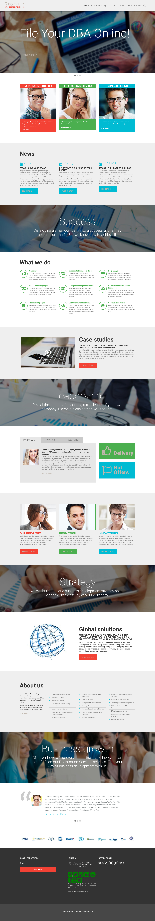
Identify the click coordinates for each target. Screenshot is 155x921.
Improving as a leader (88, 717)
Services (95, 6)
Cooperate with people (38, 286)
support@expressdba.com (80, 891)
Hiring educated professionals (81, 286)
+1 (76, 887)
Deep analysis (113, 271)
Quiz (106, 6)
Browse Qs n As (88, 911)
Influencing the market (59, 717)
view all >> (88, 365)
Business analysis (87, 699)
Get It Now (82, 866)
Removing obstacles (117, 719)
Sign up (38, 869)
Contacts (125, 6)
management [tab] (30, 440)
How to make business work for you (93, 709)
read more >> (26, 129)
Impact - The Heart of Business (115, 168)
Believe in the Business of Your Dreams (75, 169)
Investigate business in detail (80, 271)
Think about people (37, 303)
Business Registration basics (61, 694)
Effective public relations (119, 711)
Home (84, 6)
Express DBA (15, 3)
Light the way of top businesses (81, 303)
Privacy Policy (79, 911)
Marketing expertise (58, 697)
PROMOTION (67, 533)
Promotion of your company (120, 699)
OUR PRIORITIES (31, 533)
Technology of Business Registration (122, 702)
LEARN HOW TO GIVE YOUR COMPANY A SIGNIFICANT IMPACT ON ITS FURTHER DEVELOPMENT (103, 346)
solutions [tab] (73, 440)
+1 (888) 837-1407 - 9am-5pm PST (86, 884)
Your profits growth (58, 700)
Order (137, 6)
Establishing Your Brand (33, 168)
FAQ (114, 6)
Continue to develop (116, 303)
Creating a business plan (89, 706)
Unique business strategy (60, 709)
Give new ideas (35, 271)
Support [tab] (51, 440)
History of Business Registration (92, 702)
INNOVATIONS (108, 533)
